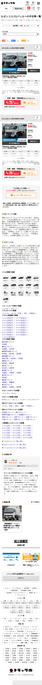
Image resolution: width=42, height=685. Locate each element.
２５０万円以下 (21, 318)
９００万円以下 (7, 335)
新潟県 (18, 354)
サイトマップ (21, 595)
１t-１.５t (5, 313)
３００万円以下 (7, 320)
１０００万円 (27, 437)
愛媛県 (11, 382)
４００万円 (27, 428)
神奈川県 (5, 358)
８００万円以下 (7, 332)
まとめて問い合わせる (21, 195)
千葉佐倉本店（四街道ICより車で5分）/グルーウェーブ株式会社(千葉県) (14, 76)
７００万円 (27, 433)
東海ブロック (7, 417)
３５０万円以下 (21, 320)
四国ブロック (18, 419)
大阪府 (11, 373)
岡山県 (4, 377)
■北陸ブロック (7, 365)
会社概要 (26, 588)
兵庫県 (18, 373)
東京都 (13, 653)
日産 (37, 601)
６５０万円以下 (21, 327)
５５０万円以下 (21, 325)
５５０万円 (27, 430)
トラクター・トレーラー (21, 633)
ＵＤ (5, 468)
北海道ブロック (7, 412)
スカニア (28, 610)
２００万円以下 (7, 318)
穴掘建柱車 (35, 640)
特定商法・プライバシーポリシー (16, 592)
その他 (20, 610)
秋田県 (28, 648)
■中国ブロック (7, 375)
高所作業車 (20, 631)
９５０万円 (16, 437)
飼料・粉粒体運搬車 (32, 636)
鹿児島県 (24, 662)
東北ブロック (20, 412)
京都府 (4, 373)
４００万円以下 (7, 323)
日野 (5, 601)
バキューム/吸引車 (16, 640)
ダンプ (14, 399)
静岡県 (4, 363)
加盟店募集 (14, 590)
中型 (19, 313)
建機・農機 (24, 642)
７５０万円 (6, 435)
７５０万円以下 (21, 330)
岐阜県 (29, 653)
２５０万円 (27, 426)
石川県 (28, 655)
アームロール (10, 631)
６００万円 (6, 433)
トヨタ (31, 601)
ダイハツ (28, 605)
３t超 (22, 406)
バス (20, 638)
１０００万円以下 (8, 337)
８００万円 (16, 435)
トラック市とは (16, 588)
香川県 (14, 660)
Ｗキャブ (17, 627)
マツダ (13, 605)
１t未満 (17, 621)
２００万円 (16, 426)
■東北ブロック (7, 346)
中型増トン (33, 313)
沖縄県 (32, 662)
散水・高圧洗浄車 (18, 636)
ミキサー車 (8, 633)
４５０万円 (6, 430)
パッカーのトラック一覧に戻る (14, 448)
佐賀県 (11, 387)
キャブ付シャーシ (11, 638)
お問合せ (34, 588)
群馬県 (4, 354)
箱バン (26, 638)
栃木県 (11, 354)
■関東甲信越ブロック (9, 351)
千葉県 (20, 358)
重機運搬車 (34, 633)
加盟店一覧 (32, 592)
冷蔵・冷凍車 (9, 629)
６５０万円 (16, 433)
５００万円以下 (7, 325)
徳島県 (4, 382)
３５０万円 (16, 428)
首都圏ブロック (24, 415)
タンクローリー (33, 399)
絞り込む (18, 8)
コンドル (5, 308)
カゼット (14, 308)
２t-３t (13, 313)
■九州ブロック (7, 384)
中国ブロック (7, 419)
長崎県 (10, 662)
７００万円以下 (7, 330)
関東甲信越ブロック (9, 415)
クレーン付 (19, 629)
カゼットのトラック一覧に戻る (14, 444)
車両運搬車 (7, 636)
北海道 (4, 344)
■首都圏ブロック (8, 356)
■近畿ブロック (7, 370)
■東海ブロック (7, 361)
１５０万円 (6, 426)
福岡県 (4, 387)
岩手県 (11, 349)
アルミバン (26, 627)
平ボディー (6, 399)
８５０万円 (27, 435)
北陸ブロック (18, 417)
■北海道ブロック (8, 342)
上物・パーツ (34, 642)
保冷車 (26, 640)
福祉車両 (34, 638)
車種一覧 (5, 602)
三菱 (11, 601)
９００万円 (6, 437)
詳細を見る (33, 70)
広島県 (35, 657)
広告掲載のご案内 (26, 590)
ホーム (7, 588)
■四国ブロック (7, 380)
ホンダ (7, 605)
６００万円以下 (7, 327)
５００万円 (16, 430)
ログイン (21, 578)
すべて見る (35, 502)
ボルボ (35, 605)
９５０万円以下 (21, 335)
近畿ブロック (30, 417)
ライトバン (14, 642)
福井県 (11, 368)
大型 (25, 313)
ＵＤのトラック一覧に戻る (12, 441)
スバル (20, 605)
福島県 (35, 648)
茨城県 (28, 651)
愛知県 (11, 363)
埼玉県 (13, 358)
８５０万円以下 (21, 332)
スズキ (13, 610)
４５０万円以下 (21, 323)
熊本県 (18, 387)
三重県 (14, 655)
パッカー (23, 399)
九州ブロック (30, 419)
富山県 (4, 368)
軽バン (6, 642)
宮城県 (4, 349)
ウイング (34, 627)
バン (10, 618)
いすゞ (18, 601)
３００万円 (6, 428)
